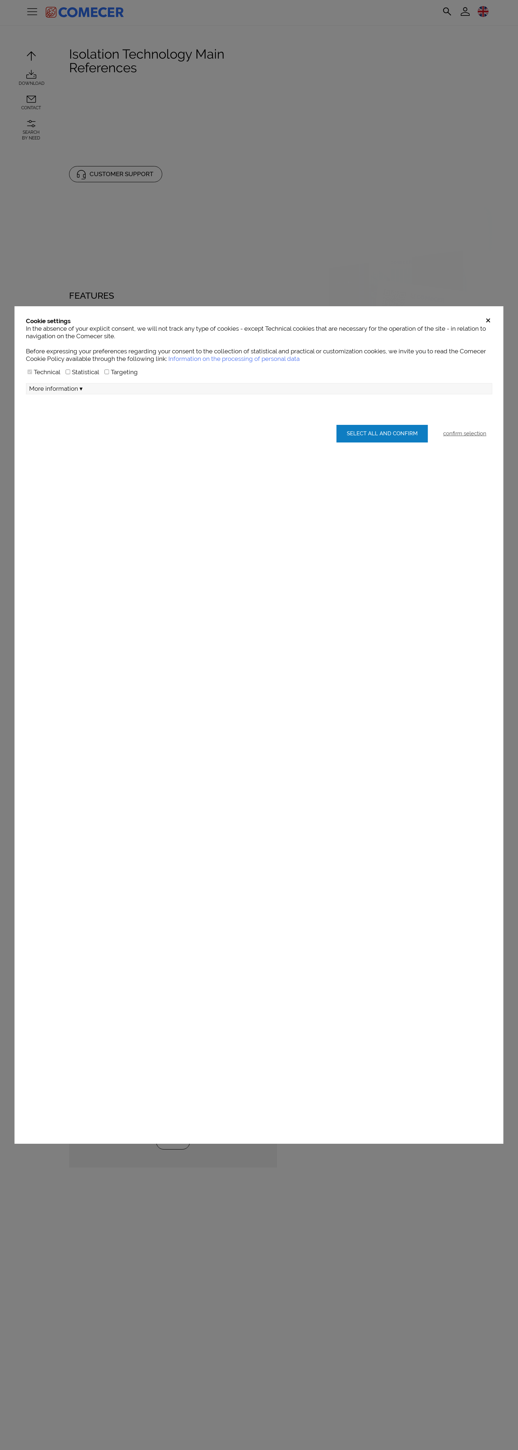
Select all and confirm (379, 490)
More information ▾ (56, 445)
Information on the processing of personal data (234, 415)
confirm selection (464, 490)
